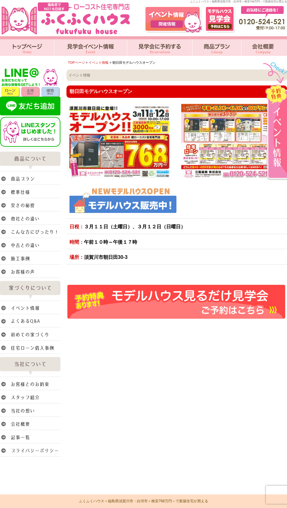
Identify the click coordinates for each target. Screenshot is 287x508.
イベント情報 (98, 62)
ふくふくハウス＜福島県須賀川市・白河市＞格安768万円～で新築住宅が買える (143, 501)
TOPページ (76, 62)
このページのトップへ (271, 328)
